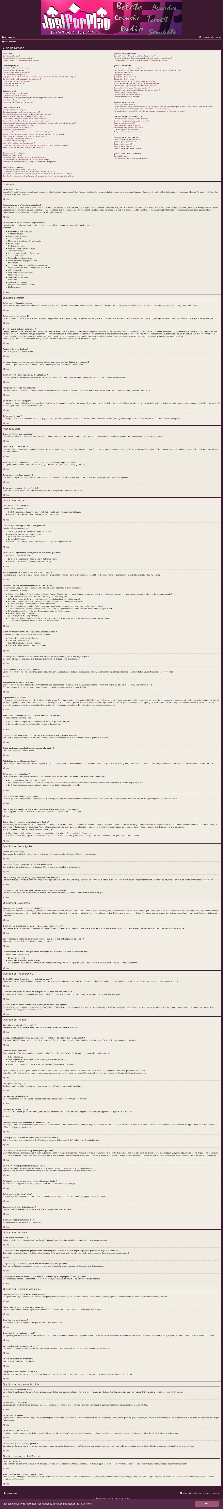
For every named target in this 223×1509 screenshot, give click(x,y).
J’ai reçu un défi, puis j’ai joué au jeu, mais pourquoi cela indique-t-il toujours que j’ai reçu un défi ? (148, 70)
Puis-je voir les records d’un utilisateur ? (17, 81)
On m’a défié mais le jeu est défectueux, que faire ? (132, 88)
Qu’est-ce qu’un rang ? (11, 85)
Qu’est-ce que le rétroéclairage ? (14, 141)
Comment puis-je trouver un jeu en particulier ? (19, 169)
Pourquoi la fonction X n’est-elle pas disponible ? (131, 158)
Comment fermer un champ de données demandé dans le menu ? (26, 121)
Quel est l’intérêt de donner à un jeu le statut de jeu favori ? (134, 56)
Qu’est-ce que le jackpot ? (123, 144)
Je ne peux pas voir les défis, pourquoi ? (128, 68)
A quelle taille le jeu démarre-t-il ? (15, 130)
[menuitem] (4, 37)
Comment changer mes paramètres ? (16, 93)
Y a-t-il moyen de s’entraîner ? (124, 104)
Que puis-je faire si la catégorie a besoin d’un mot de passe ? (24, 157)
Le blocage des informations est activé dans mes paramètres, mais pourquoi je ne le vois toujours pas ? (39, 123)
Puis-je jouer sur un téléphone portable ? (17, 138)
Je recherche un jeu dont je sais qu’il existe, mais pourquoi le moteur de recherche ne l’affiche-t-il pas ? (39, 176)
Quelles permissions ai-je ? (12, 155)
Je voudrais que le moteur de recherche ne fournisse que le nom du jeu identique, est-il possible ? (37, 174)
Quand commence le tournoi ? (124, 123)
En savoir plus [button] (84, 1504)
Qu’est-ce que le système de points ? (127, 139)
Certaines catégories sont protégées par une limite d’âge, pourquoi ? (27, 159)
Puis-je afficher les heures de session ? (17, 127)
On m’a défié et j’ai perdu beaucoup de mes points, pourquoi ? (135, 85)
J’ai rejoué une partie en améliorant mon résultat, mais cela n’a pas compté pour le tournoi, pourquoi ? (149, 111)
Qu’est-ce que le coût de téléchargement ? (129, 148)
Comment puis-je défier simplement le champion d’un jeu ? (134, 81)
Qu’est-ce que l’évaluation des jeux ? (16, 68)
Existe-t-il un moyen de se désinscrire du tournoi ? (131, 121)
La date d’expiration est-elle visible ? (126, 130)
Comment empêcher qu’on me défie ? (127, 97)
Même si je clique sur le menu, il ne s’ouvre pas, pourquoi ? (24, 116)
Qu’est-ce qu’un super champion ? (15, 83)
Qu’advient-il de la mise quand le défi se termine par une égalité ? (137, 90)
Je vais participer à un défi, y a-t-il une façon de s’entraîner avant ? (137, 83)
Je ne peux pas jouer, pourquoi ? (14, 110)
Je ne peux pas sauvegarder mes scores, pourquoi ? (21, 112)
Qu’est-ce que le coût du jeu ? (124, 146)
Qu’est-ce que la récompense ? (125, 142)
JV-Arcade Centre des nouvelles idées (187, 1477)
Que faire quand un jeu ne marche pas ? (17, 72)
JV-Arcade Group (53, 1464)
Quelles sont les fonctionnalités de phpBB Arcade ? (21, 60)
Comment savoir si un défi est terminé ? (128, 94)
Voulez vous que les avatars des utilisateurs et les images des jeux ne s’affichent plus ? (33, 98)
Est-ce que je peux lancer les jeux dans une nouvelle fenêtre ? (25, 136)
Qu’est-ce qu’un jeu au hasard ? (14, 70)
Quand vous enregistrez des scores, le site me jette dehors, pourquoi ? (28, 114)
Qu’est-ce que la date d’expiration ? (126, 92)
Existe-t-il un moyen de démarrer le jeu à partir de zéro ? (23, 147)
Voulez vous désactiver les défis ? (15, 95)
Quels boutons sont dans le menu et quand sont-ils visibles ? (24, 118)
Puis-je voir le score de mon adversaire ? (128, 132)
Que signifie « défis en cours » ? (125, 79)
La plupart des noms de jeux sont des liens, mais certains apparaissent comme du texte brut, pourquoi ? (39, 77)
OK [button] (206, 1504)
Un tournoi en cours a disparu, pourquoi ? (128, 127)
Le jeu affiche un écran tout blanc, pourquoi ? (19, 143)
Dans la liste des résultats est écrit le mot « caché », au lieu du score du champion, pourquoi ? (36, 145)
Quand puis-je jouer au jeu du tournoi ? (127, 125)
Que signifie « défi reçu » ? (123, 75)
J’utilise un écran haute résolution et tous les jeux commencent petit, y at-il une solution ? (34, 134)
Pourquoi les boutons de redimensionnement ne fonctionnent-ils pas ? (27, 132)
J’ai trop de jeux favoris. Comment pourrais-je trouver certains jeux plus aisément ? (143, 58)
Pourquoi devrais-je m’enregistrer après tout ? (19, 58)
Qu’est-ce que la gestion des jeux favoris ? (18, 102)
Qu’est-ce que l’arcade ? (11, 56)
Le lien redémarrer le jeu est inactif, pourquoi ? (19, 125)
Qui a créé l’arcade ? (121, 156)
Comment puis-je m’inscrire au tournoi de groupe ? (131, 118)
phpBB (105, 1498)
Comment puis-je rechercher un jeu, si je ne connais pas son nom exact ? (29, 171)
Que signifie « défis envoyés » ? (125, 77)
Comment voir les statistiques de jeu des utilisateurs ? (22, 79)
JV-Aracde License (125, 1464)
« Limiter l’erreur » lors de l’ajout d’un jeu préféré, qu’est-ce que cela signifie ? (141, 60)
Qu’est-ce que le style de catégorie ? (16, 100)
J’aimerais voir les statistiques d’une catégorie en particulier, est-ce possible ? (30, 162)
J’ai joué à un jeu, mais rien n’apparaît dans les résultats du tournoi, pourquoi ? (141, 109)
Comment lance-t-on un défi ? (124, 72)
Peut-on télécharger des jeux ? (14, 75)
